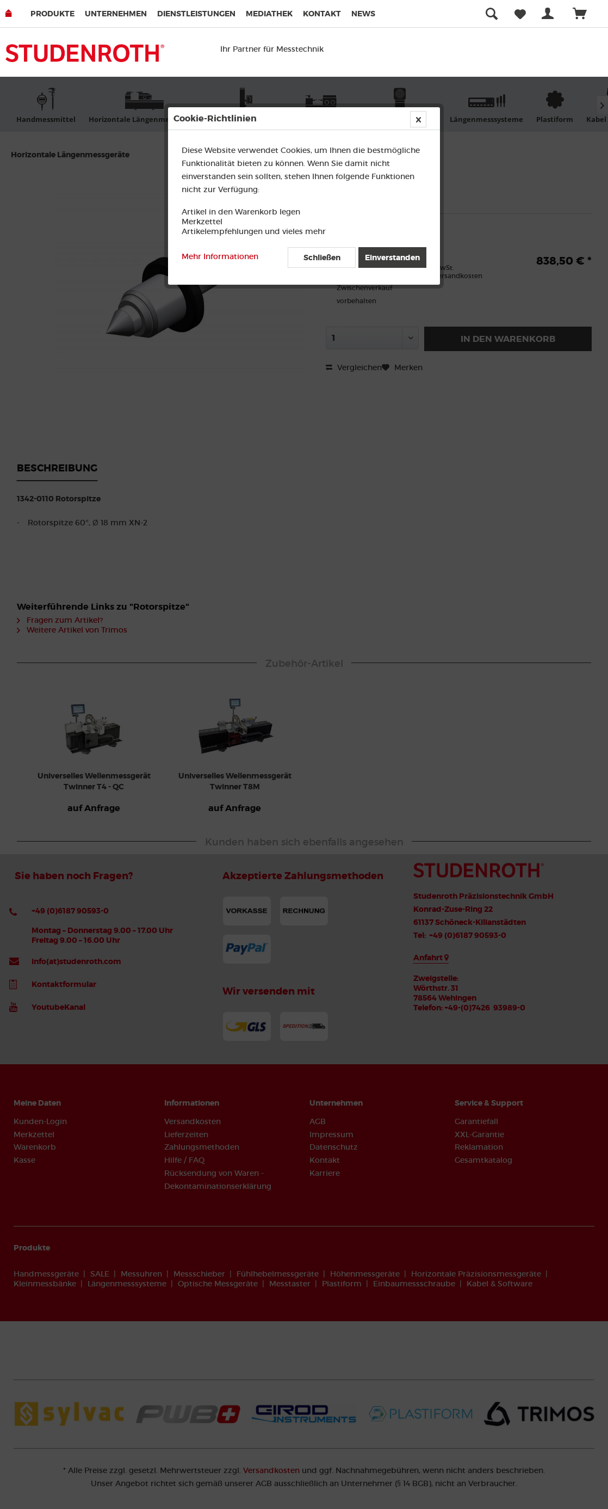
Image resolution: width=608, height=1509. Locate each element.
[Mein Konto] (550, 13)
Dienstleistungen (196, 14)
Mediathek (269, 14)
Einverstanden (392, 257)
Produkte (52, 14)
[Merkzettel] (520, 13)
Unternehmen (116, 14)
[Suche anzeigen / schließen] (492, 13)
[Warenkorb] (584, 13)
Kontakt (322, 14)
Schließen (321, 257)
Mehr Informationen (220, 256)
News (363, 14)
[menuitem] (56, 13)
